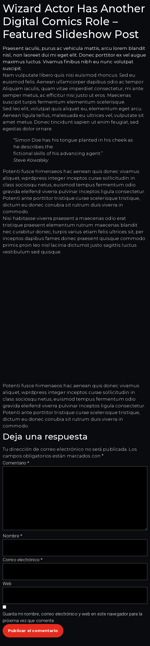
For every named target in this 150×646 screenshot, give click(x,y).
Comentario (16, 463)
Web (7, 583)
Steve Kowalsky (30, 160)
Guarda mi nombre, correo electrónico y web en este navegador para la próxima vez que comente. (72, 617)
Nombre (12, 535)
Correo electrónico (23, 559)
